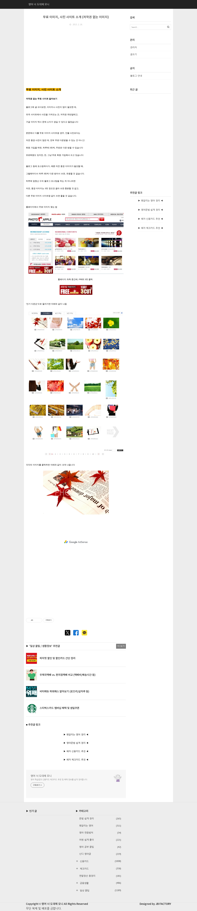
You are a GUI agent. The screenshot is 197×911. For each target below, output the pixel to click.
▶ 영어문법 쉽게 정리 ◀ (75, 743)
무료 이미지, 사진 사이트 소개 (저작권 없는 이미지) (76, 17)
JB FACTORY (163, 904)
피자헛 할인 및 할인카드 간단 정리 (57, 658)
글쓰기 (133, 54)
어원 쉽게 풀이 (100, 840)
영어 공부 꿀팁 (100, 847)
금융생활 (100, 883)
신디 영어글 (100, 854)
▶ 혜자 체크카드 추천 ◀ (75, 759)
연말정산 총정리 (100, 876)
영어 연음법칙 (100, 833)
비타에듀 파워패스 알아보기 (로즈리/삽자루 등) (64, 691)
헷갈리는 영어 (100, 826)
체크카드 (100, 868)
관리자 (133, 47)
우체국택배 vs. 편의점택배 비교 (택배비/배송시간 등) (67, 674)
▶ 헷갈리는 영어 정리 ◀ (75, 734)
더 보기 (121, 646)
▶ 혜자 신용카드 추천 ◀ (75, 751)
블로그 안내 (136, 75)
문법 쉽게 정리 (100, 818)
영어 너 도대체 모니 (41, 775)
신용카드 (100, 861)
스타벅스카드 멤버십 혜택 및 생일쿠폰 (59, 708)
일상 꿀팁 (100, 890)
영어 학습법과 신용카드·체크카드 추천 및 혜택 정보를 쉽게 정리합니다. (59, 779)
